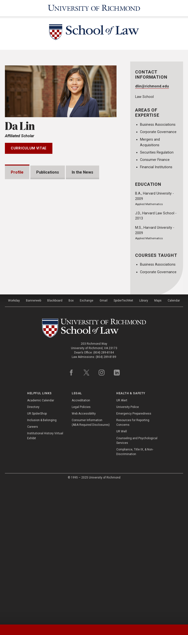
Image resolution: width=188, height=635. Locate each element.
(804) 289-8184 (103, 492)
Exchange (86, 440)
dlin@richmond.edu (152, 85)
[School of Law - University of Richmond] (94, 32)
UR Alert (121, 539)
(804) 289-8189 (106, 496)
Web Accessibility (84, 553)
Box (71, 440)
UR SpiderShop (37, 553)
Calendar (174, 440)
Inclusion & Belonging (42, 559)
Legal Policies (81, 546)
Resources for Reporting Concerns (132, 562)
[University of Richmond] (94, 8)
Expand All (98, 352)
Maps (158, 440)
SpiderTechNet (123, 440)
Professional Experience (40, 395)
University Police (127, 546)
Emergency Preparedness (133, 553)
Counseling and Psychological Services (136, 580)
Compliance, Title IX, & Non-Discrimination (134, 591)
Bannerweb (33, 440)
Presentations (30, 364)
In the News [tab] (82, 171)
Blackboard (54, 440)
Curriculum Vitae (29, 147)
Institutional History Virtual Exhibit (45, 575)
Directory (33, 546)
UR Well (121, 571)
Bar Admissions (31, 380)
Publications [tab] (47, 171)
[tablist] (94, 630)
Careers (32, 566)
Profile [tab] (17, 171)
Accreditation (81, 539)
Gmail (103, 440)
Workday (14, 440)
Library (143, 440)
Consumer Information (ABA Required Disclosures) (91, 562)
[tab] (23, 630)
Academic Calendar (40, 539)
